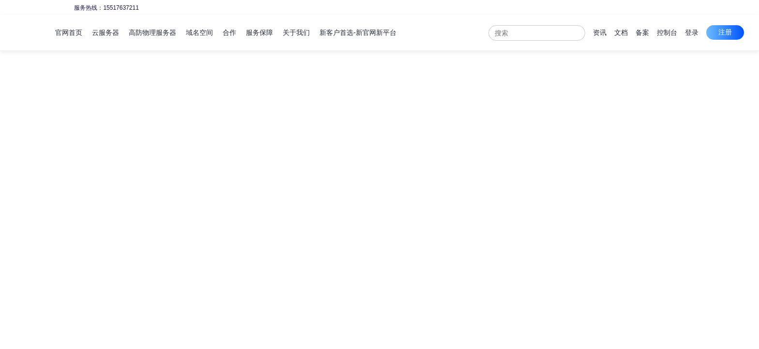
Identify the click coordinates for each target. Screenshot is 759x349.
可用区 (98, 167)
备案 (642, 32)
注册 (725, 32)
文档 (621, 32)
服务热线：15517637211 (106, 7)
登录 (691, 32)
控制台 (667, 32)
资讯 (600, 32)
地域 (96, 119)
